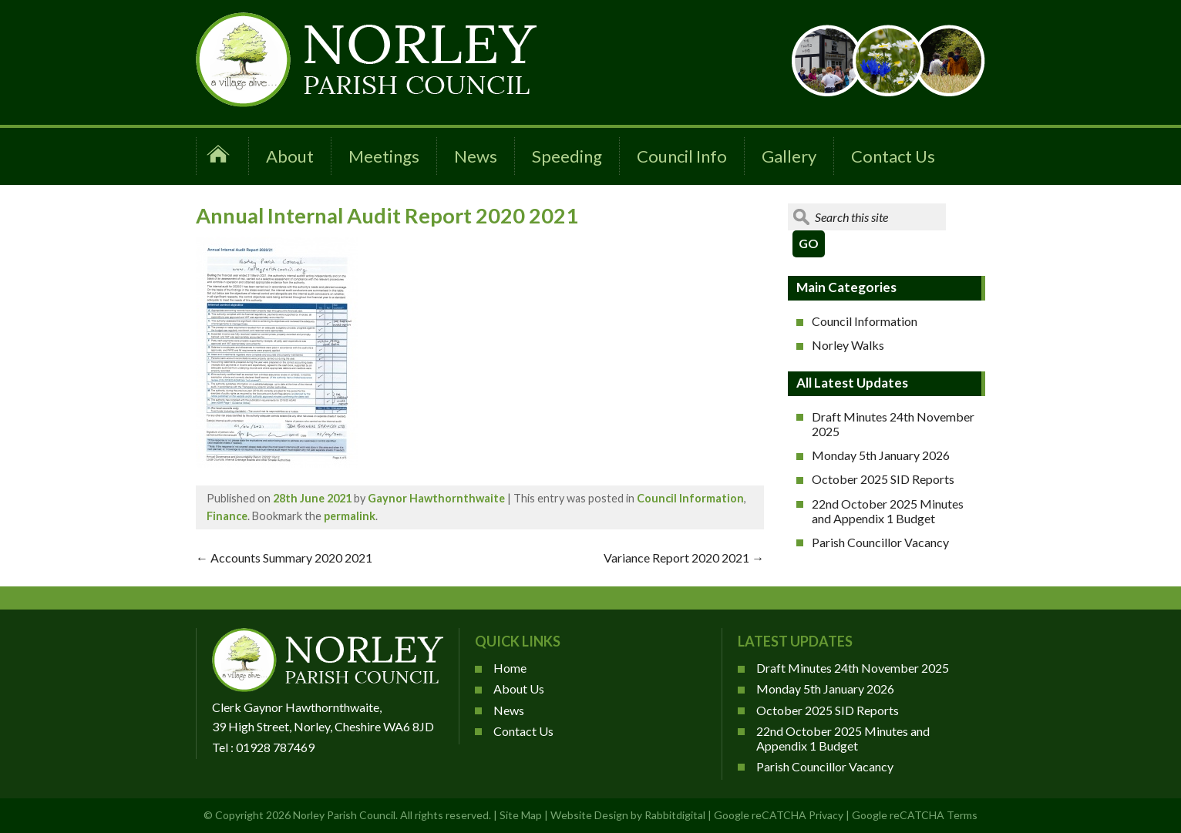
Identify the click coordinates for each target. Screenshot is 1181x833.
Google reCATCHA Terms (914, 814)
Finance (227, 515)
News (475, 156)
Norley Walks (848, 345)
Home (510, 667)
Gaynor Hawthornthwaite (436, 498)
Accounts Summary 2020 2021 (284, 557)
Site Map (521, 814)
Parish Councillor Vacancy (880, 542)
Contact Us (893, 156)
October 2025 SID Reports (883, 479)
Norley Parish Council (344, 814)
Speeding (567, 156)
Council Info (682, 156)
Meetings (383, 156)
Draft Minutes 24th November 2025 (893, 423)
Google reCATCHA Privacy (778, 814)
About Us (518, 688)
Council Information (690, 498)
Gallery (789, 156)
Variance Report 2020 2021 (684, 557)
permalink (349, 515)
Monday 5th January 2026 (881, 455)
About (290, 156)
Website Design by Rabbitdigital (627, 814)
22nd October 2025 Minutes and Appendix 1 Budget (888, 511)
